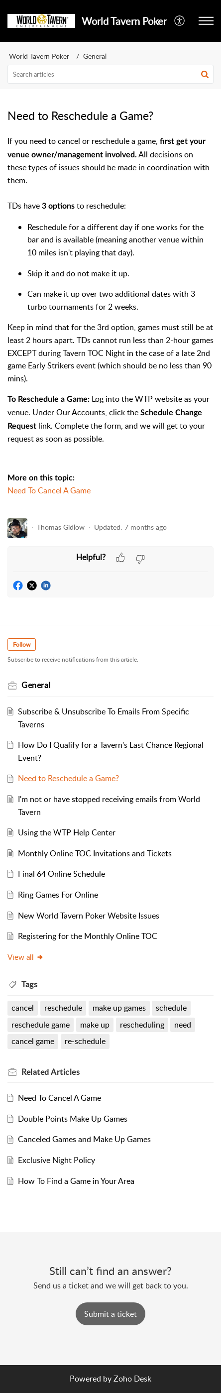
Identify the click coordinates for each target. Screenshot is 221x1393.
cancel (22, 1007)
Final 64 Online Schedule (61, 873)
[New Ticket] (110, 1313)
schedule (171, 1007)
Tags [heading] (29, 984)
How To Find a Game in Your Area (76, 1180)
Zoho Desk (132, 1378)
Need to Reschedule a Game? (68, 778)
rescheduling (142, 1024)
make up (95, 1024)
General (95, 56)
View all (25, 957)
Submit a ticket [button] (110, 1313)
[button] (180, 20)
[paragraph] (110, 322)
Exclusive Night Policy (56, 1160)
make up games (119, 1007)
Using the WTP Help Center (66, 832)
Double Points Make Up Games (72, 1118)
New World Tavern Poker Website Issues (88, 915)
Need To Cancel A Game (49, 490)
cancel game (32, 1041)
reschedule (63, 1007)
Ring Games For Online (58, 894)
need (182, 1024)
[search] (110, 74)
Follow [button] (21, 644)
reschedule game (40, 1024)
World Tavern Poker (39, 56)
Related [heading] (50, 1071)
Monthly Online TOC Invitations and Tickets (95, 853)
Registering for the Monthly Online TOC (87, 935)
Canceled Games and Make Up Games (84, 1139)
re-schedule (85, 1041)
